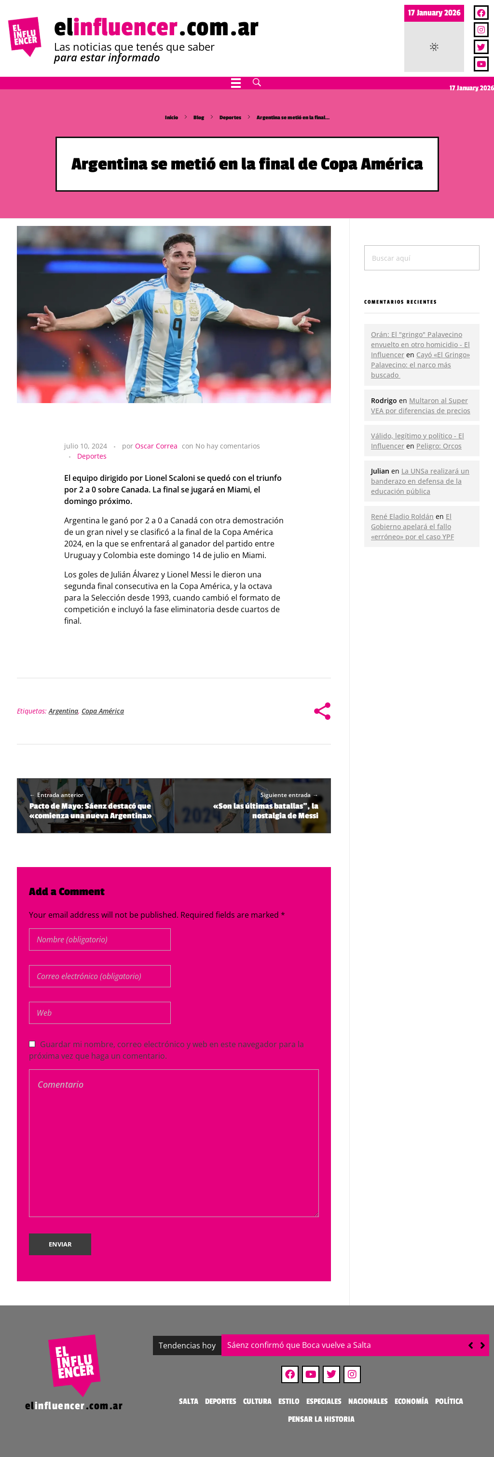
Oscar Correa (156, 445)
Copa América (103, 710)
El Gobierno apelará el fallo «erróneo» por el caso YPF (412, 526)
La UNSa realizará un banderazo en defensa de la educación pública (420, 481)
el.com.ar (156, 27)
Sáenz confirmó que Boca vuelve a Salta (299, 1345)
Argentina (63, 710)
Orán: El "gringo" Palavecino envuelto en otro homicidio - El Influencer (420, 344)
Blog (198, 117)
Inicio (171, 117)
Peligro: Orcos (439, 445)
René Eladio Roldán (402, 516)
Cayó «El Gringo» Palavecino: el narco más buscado (420, 364)
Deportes (230, 117)
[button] (482, 1345)
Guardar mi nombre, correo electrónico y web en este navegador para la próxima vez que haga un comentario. (166, 1050)
